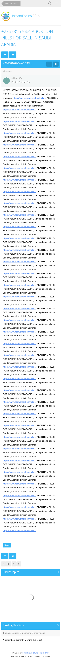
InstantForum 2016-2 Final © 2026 (35, 653)
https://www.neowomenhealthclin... (29, 98)
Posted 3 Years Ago (21, 82)
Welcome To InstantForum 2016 (12, 4)
